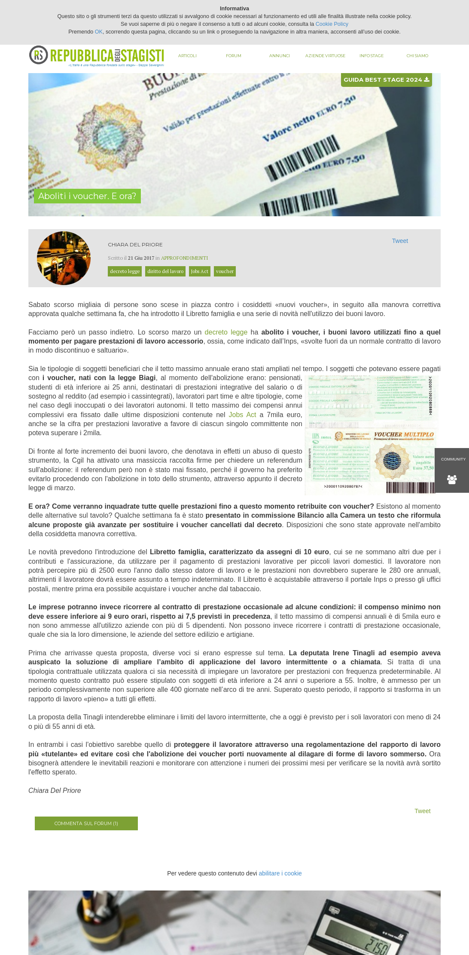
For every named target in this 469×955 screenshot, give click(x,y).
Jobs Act (242, 414)
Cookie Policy (332, 24)
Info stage (371, 55)
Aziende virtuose (325, 55)
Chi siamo (417, 55)
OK (99, 32)
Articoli (187, 55)
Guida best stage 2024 (386, 79)
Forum (233, 55)
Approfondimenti (184, 258)
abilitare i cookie (280, 873)
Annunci (279, 55)
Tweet (400, 240)
